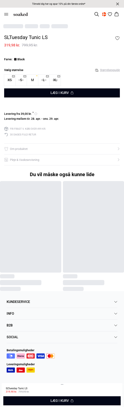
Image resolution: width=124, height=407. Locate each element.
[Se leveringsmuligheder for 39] (20, 114)
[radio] (32, 80)
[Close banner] (117, 4)
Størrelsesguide (107, 70)
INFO (62, 314)
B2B (62, 325)
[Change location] (104, 14)
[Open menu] (6, 14)
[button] (62, 148)
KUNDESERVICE (62, 302)
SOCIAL (62, 337)
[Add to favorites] (117, 38)
